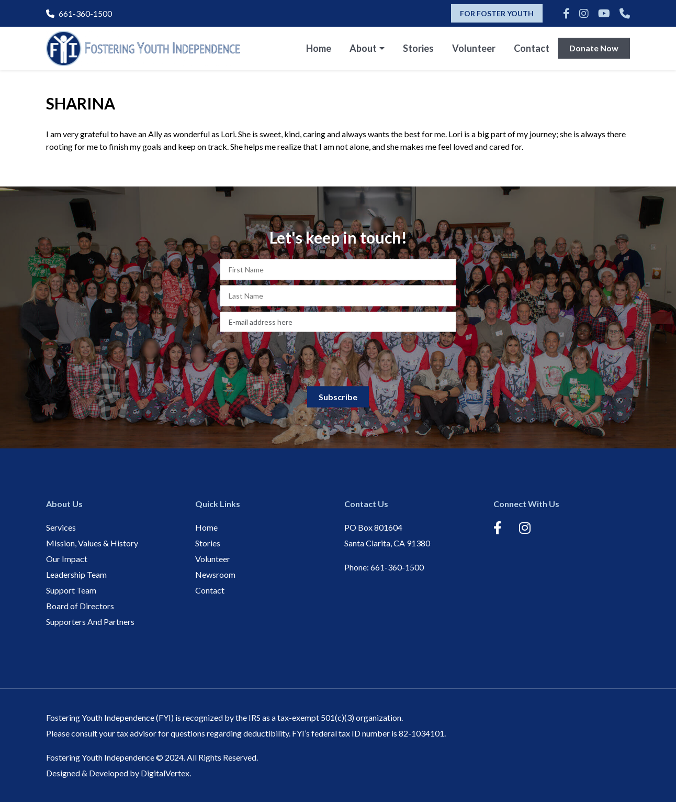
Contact (531, 48)
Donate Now (593, 48)
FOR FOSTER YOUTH (497, 13)
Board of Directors (80, 606)
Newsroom (215, 574)
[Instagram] (584, 13)
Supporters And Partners (90, 622)
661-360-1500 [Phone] (79, 13)
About (363, 48)
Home (318, 48)
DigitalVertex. (166, 773)
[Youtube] (604, 13)
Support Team (71, 590)
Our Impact (66, 559)
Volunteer (473, 48)
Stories (418, 48)
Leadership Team (76, 574)
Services (61, 527)
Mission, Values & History (92, 543)
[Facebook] (566, 13)
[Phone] (624, 13)
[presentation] (338, 357)
